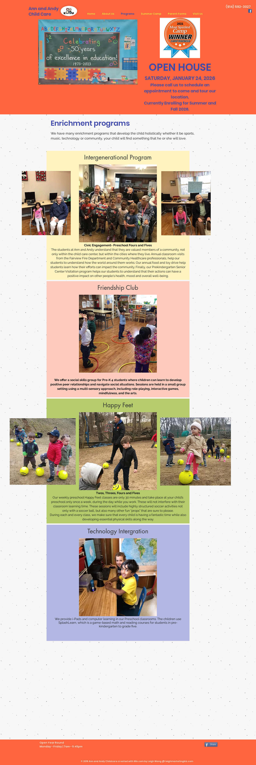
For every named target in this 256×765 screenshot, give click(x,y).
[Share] (211, 744)
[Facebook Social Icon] (250, 11)
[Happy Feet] (118, 405)
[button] (118, 157)
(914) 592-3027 (238, 6)
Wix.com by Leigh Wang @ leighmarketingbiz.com (163, 761)
